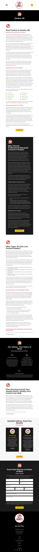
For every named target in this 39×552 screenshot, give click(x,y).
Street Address (8, 485)
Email (21, 482)
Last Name (21, 479)
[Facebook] (15, 549)
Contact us (19, 130)
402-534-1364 (19, 526)
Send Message (19, 507)
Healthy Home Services (20, 540)
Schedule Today (19, 230)
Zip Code (26, 488)
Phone (7, 482)
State (16, 488)
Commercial (19, 541)
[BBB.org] (21, 549)
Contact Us (19, 545)
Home (19, 538)
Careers (19, 543)
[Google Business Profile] (17, 549)
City (6, 488)
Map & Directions (19, 533)
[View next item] (20, 453)
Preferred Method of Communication (11, 494)
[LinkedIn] (19, 549)
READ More (19, 456)
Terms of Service (21, 504)
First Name (7, 479)
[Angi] (24, 549)
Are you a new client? (9, 491)
